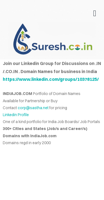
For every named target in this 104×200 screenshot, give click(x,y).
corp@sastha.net (33, 107)
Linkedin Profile (16, 114)
